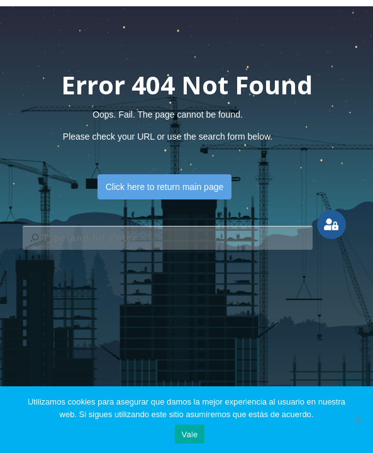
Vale (189, 434)
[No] (357, 419)
